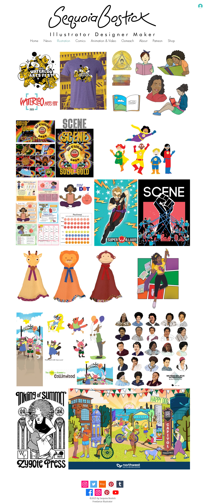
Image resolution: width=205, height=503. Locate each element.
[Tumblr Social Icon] (119, 484)
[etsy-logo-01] (102, 484)
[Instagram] (84, 484)
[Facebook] (89, 492)
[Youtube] (115, 492)
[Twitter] (93, 484)
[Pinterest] (111, 484)
